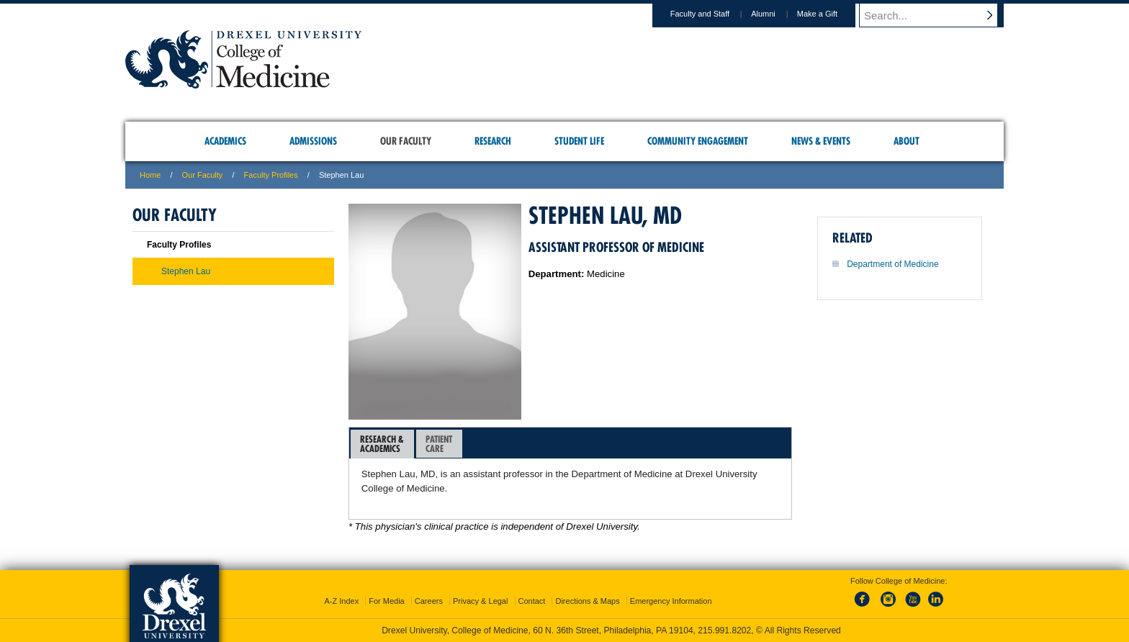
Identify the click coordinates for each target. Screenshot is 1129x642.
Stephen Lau (185, 271)
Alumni (777, 13)
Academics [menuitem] (225, 141)
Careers (429, 601)
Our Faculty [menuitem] (405, 141)
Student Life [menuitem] (579, 141)
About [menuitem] (906, 141)
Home (150, 175)
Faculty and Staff (713, 13)
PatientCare (439, 443)
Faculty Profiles (271, 175)
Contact (532, 601)
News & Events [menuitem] (820, 141)
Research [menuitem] (492, 141)
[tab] (382, 444)
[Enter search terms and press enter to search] (938, 15)
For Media (387, 601)
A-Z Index (341, 601)
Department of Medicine (892, 264)
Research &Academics (382, 443)
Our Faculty (202, 175)
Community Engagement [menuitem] (697, 141)
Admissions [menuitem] (313, 141)
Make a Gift (831, 13)
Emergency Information (671, 601)
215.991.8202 (724, 630)
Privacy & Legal (480, 601)
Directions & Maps (587, 601)
